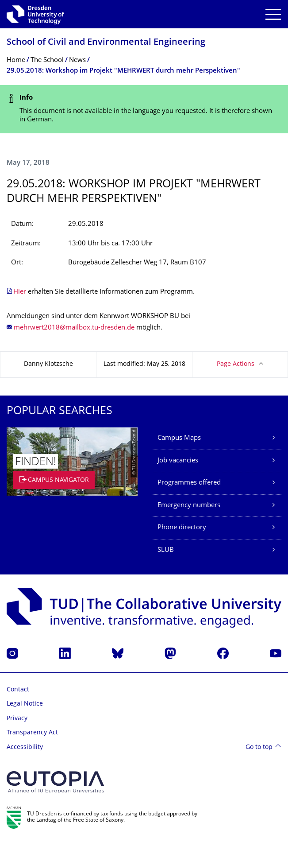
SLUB (165, 550)
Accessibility (25, 747)
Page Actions (235, 364)
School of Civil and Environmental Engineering (106, 43)
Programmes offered (189, 483)
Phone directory (181, 527)
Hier (19, 292)
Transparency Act (32, 733)
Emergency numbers (188, 505)
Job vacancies (177, 461)
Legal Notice (25, 704)
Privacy (17, 719)
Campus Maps (179, 438)
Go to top (259, 747)
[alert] (144, 109)
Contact (18, 690)
